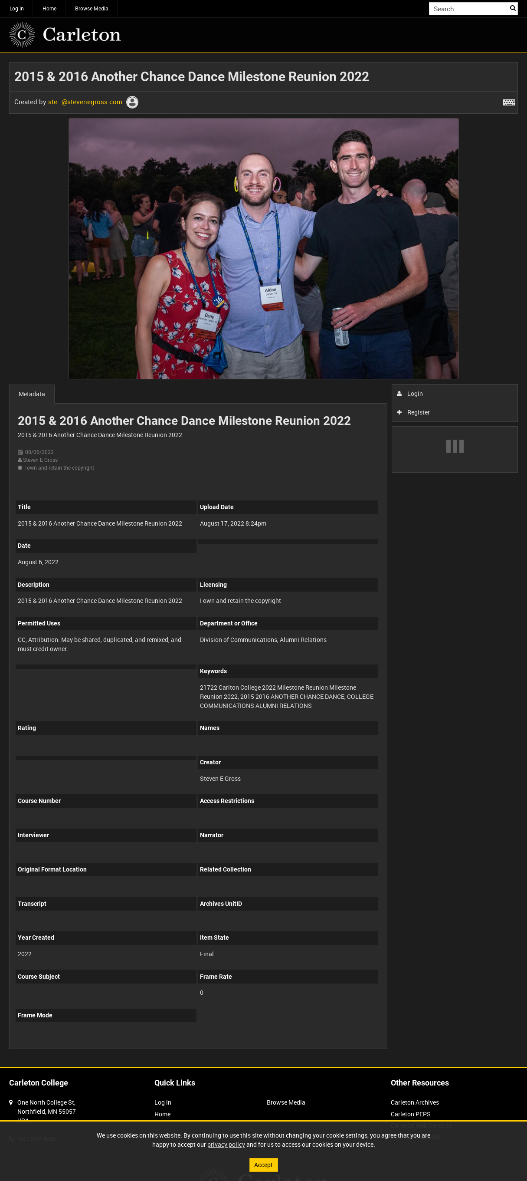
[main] (263, 560)
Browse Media (91, 8)
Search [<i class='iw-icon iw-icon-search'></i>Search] (513, 8)
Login (410, 393)
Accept (263, 1165)
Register (413, 412)
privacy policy (226, 1144)
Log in (17, 8)
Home (49, 8)
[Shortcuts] (509, 101)
